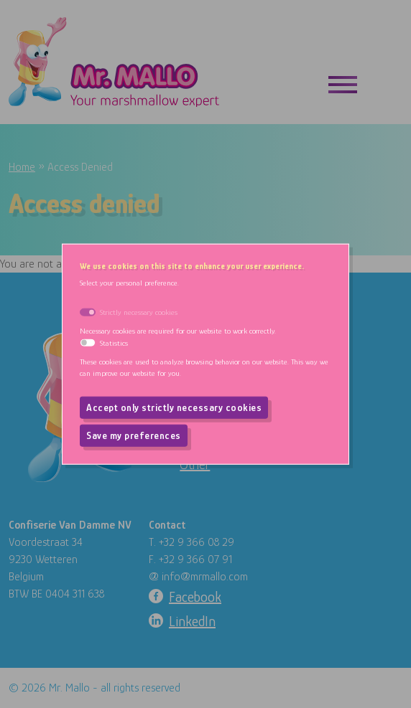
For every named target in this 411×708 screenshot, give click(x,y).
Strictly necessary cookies (138, 311)
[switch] (88, 342)
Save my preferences (133, 435)
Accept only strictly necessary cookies (174, 407)
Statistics (114, 342)
